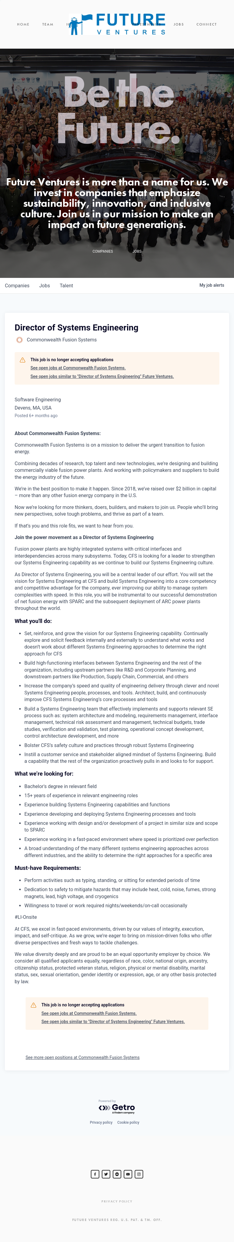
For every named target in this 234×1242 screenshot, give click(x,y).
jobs (44, 286)
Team (48, 24)
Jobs (179, 24)
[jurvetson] (117, 1174)
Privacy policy (101, 1122)
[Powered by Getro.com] (117, 1107)
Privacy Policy (116, 1201)
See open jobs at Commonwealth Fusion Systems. (78, 367)
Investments (146, 24)
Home (23, 24)
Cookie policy (128, 1122)
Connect (207, 24)
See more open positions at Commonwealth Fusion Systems (83, 1057)
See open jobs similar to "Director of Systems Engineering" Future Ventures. (102, 376)
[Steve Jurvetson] (95, 1174)
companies (17, 286)
